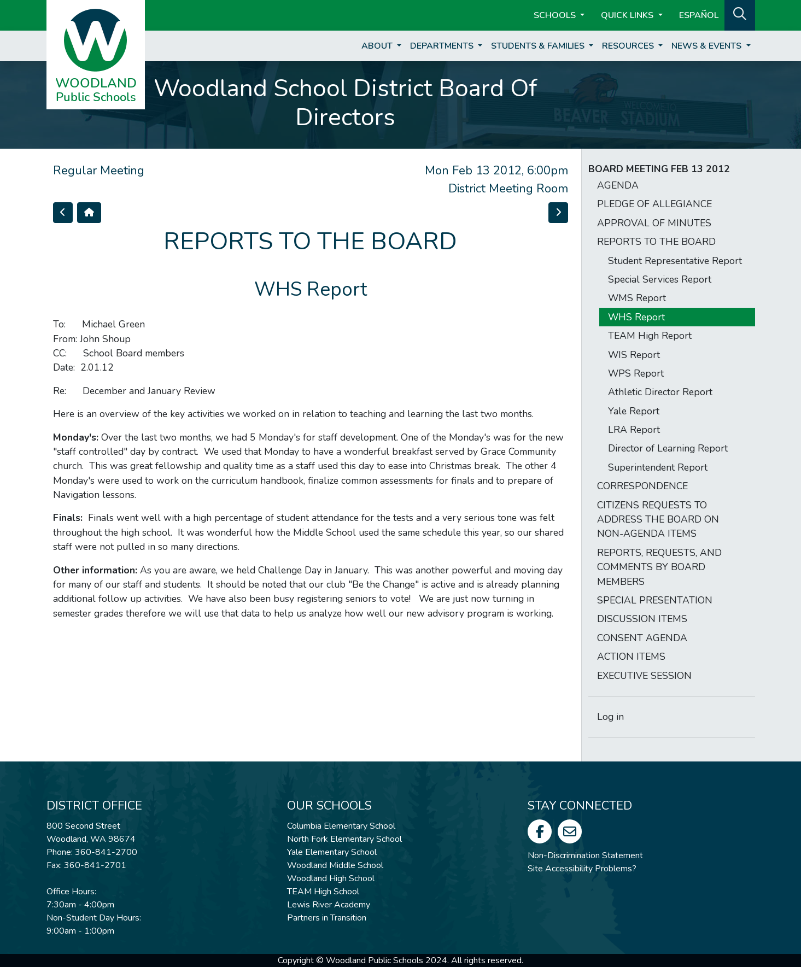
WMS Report (637, 297)
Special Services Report (659, 279)
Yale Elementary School (332, 852)
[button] (740, 14)
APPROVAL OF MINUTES (654, 223)
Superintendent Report (658, 467)
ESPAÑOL (698, 15)
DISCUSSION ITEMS (642, 618)
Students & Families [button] (539, 46)
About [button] (378, 46)
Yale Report (633, 411)
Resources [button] (629, 46)
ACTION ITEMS (631, 656)
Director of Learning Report (668, 448)
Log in (610, 716)
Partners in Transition (326, 918)
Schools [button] (556, 15)
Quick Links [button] (628, 15)
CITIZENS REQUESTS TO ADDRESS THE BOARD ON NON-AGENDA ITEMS (658, 520)
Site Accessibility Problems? (582, 869)
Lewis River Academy (328, 905)
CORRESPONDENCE (642, 486)
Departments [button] (443, 46)
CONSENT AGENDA (642, 637)
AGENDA (618, 185)
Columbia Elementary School (341, 826)
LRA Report (634, 429)
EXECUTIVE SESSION (644, 675)
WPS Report (636, 373)
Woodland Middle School (335, 865)
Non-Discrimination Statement (585, 855)
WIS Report (634, 354)
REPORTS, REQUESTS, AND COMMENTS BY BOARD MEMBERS (659, 567)
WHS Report (636, 317)
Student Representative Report (675, 260)
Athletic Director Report (660, 391)
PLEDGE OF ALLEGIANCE (654, 203)
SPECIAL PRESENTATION (654, 600)
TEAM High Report (650, 335)
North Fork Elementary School (344, 839)
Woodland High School (331, 878)
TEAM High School (323, 892)
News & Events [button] (707, 46)
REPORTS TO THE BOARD (656, 241)
